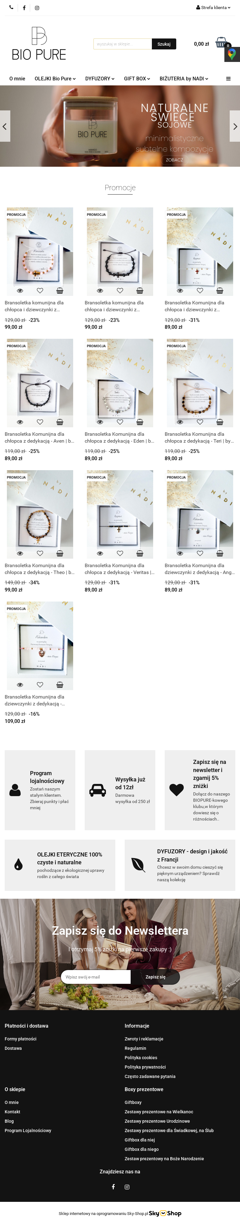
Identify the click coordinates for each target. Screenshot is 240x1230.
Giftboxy (133, 1102)
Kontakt (12, 1111)
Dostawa (13, 1048)
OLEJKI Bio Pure (55, 79)
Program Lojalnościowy (28, 1130)
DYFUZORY (100, 79)
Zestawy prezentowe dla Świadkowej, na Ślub (169, 1130)
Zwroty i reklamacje (144, 1038)
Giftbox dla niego (142, 1149)
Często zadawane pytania (150, 1076)
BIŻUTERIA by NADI (184, 79)
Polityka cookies (141, 1057)
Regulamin (135, 1048)
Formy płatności (21, 1038)
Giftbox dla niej (140, 1139)
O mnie (17, 79)
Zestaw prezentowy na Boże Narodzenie (164, 1158)
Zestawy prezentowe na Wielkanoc (159, 1111)
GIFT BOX (137, 79)
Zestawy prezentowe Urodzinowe (157, 1121)
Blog (9, 1121)
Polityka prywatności (145, 1067)
